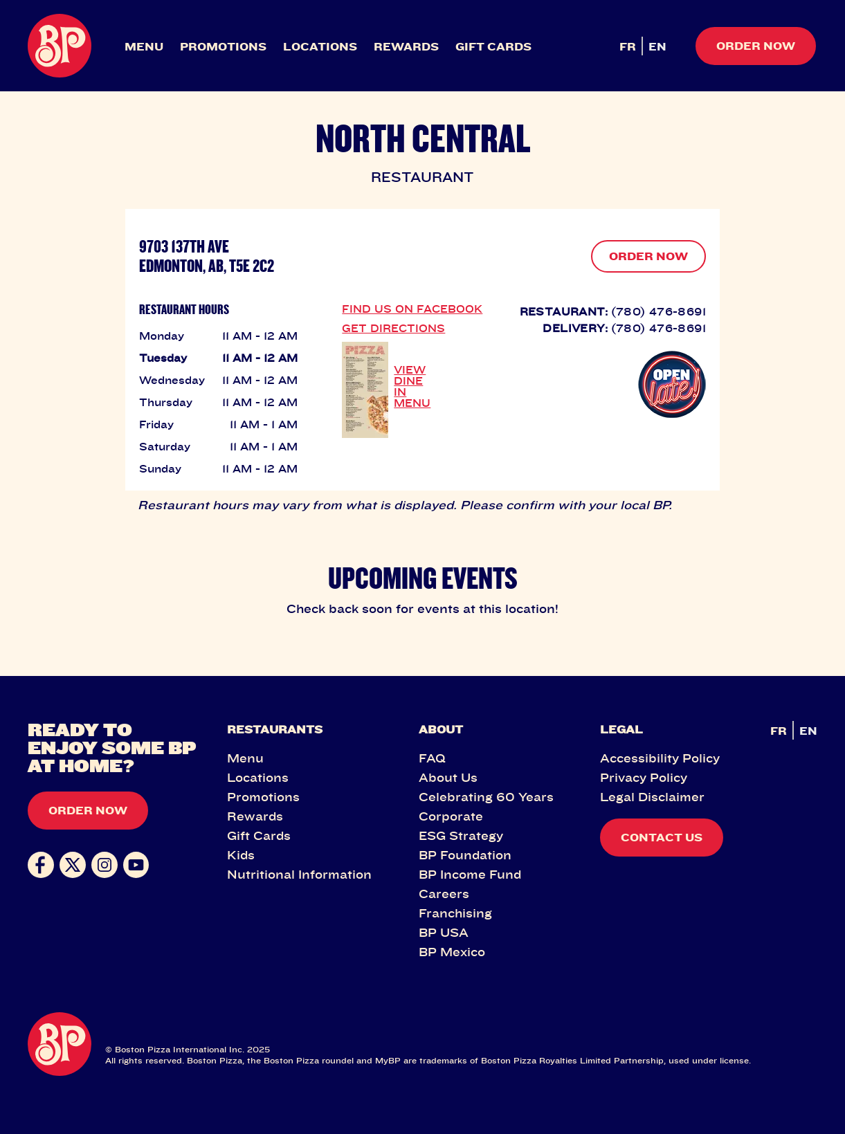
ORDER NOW (648, 256)
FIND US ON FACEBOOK (412, 308)
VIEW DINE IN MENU (412, 386)
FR (627, 46)
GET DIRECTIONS (393, 327)
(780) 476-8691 (658, 311)
